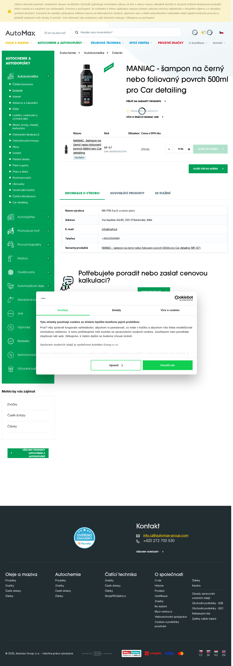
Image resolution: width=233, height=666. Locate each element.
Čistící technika (121, 575)
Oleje (17, 43)
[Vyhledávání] (127, 32)
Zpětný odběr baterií (204, 618)
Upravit (116, 365)
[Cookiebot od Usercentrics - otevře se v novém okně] (177, 298)
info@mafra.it (109, 229)
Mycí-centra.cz (163, 611)
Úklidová (106, 43)
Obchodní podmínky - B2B (207, 603)
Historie (159, 585)
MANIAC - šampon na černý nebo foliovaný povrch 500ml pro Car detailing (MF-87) (151, 247)
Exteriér (117, 53)
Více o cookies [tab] (170, 310)
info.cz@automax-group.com (165, 535)
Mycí (139, 43)
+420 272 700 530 (159, 541)
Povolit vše (168, 365)
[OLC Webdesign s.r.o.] (97, 653)
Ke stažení (161, 606)
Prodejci (160, 590)
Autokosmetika (94, 53)
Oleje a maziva (21, 575)
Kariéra (196, 585)
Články (12, 426)
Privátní (170, 43)
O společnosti (169, 575)
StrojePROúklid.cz (115, 595)
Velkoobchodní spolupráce (171, 616)
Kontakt (217, 43)
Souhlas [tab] (63, 310)
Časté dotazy (16, 415)
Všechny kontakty (147, 552)
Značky (12, 404)
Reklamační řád (201, 613)
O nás (158, 580)
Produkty (10, 580)
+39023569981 (111, 238)
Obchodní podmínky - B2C (207, 608)
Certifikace (161, 595)
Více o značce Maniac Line (142, 117)
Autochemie (60, 43)
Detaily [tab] (116, 310)
